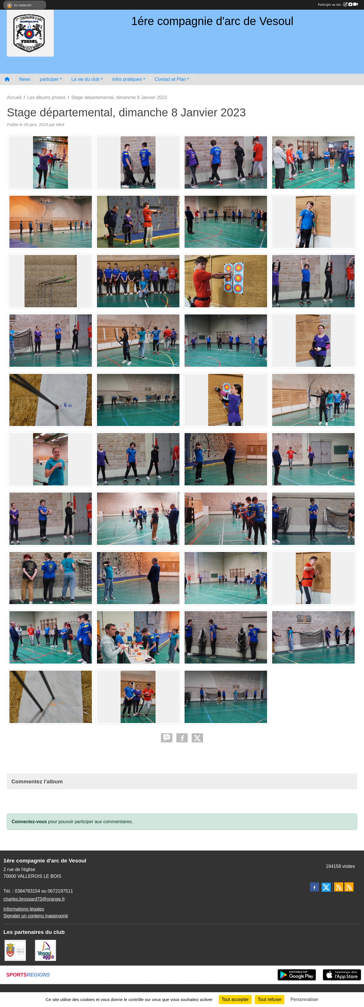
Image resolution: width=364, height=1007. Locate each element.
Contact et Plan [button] (170, 79)
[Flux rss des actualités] (338, 886)
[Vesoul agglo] (45, 950)
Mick (60, 124)
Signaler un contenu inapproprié (35, 915)
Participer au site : (338, 5)
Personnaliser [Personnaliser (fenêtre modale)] (304, 999)
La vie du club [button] (85, 79)
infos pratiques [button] (127, 79)
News (24, 79)
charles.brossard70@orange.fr (34, 899)
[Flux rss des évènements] (348, 886)
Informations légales (23, 909)
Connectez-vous (29, 821)
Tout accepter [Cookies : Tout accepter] (235, 999)
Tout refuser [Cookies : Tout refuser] (270, 999)
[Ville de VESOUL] (15, 950)
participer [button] (49, 79)
